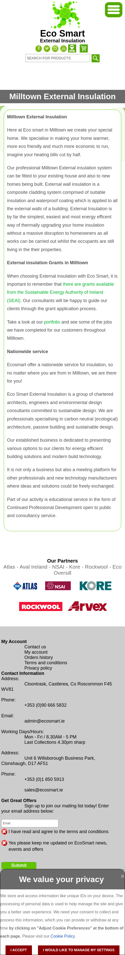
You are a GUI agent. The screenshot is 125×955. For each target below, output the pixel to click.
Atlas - (12, 567)
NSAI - (60, 567)
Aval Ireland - (36, 567)
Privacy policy (38, 668)
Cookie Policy (63, 936)
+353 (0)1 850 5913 (44, 779)
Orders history (38, 657)
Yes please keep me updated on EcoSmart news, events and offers (58, 843)
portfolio (52, 322)
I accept (19, 950)
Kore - (77, 567)
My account (36, 652)
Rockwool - (99, 567)
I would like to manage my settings (78, 950)
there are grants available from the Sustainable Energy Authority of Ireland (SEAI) (60, 292)
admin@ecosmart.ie (44, 721)
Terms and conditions (45, 662)
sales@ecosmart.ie (43, 789)
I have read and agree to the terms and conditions (58, 831)
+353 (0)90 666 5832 (45, 705)
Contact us (35, 646)
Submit (19, 865)
